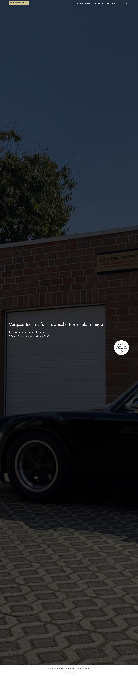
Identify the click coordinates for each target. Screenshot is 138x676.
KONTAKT (123, 3)
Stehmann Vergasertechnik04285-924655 (121, 347)
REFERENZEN (111, 3)
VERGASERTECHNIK (84, 3)
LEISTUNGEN (99, 3)
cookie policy (88, 673)
